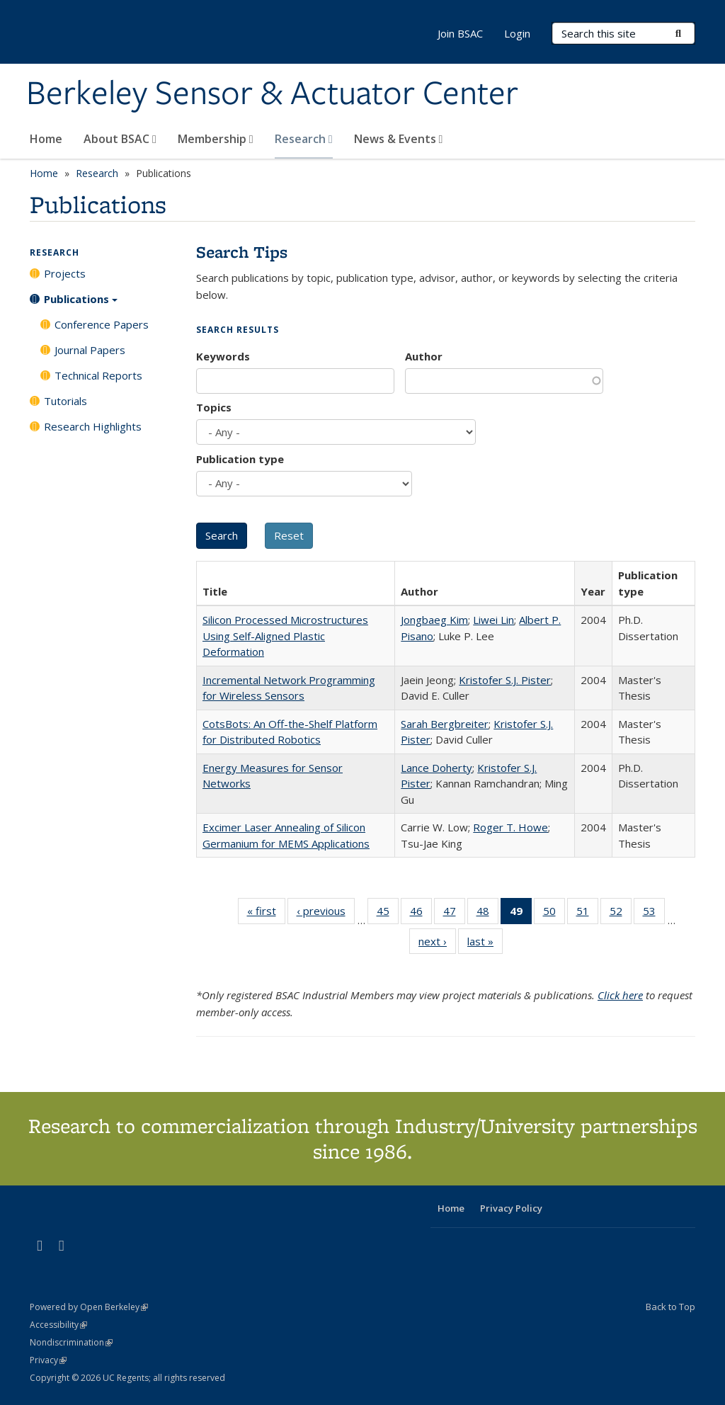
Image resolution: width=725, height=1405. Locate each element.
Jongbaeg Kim (434, 620)
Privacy (48, 1360)
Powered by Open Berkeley (89, 1307)
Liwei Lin (493, 620)
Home (46, 139)
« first (266, 913)
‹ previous (326, 913)
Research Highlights (93, 426)
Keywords (223, 356)
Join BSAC (460, 33)
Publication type (240, 459)
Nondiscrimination (71, 1342)
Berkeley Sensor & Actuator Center (272, 94)
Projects (65, 273)
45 (388, 913)
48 (487, 913)
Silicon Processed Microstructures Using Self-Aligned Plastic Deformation (285, 636)
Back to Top (670, 1306)
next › (437, 944)
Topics (214, 407)
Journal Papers (90, 350)
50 (554, 913)
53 (654, 913)
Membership (215, 139)
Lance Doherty (436, 768)
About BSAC (120, 139)
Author (424, 356)
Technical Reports (98, 375)
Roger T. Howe (510, 827)
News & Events (398, 139)
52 (621, 913)
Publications (81, 304)
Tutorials (65, 401)
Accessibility (58, 1325)
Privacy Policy (511, 1208)
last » (485, 944)
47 (454, 913)
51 (587, 913)
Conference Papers (102, 324)
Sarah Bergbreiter (445, 724)
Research (304, 139)
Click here (620, 995)
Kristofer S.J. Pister (505, 680)
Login (517, 33)
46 (421, 913)
